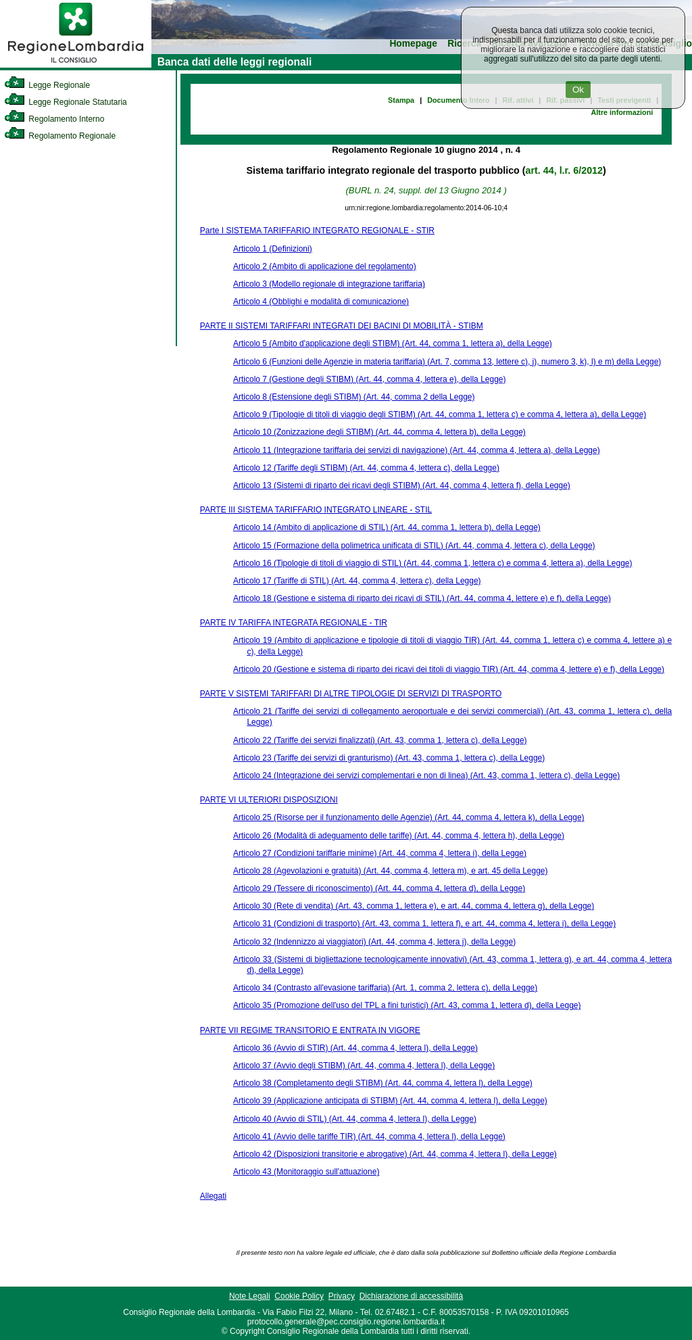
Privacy (341, 1296)
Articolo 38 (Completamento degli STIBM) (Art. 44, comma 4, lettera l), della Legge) (383, 1083)
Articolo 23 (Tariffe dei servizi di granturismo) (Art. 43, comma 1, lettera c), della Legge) (389, 758)
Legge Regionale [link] (47, 85)
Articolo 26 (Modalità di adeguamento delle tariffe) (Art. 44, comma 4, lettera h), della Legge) (398, 835)
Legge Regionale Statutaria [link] (65, 102)
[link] (75, 65)
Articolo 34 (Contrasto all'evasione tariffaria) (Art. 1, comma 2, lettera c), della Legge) (385, 987)
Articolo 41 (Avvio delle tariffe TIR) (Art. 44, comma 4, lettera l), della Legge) (369, 1136)
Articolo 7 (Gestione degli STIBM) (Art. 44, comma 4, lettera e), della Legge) (369, 379)
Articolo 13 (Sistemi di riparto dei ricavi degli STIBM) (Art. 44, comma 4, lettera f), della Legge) (401, 485)
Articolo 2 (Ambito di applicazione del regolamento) (324, 266)
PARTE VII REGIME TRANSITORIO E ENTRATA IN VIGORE (310, 1030)
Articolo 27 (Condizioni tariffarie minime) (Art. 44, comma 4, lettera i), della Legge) (379, 853)
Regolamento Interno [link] (54, 119)
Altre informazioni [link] (622, 112)
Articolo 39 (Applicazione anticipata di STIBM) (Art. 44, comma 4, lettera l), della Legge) (390, 1100)
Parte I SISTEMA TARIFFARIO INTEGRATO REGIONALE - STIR (317, 230)
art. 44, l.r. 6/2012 (564, 170)
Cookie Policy (299, 1296)
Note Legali (249, 1296)
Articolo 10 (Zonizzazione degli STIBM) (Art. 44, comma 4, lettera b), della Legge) (379, 432)
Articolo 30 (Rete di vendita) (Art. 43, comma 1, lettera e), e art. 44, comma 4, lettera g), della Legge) (413, 906)
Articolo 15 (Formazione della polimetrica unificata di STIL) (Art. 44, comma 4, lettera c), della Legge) (414, 545)
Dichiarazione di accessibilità (411, 1296)
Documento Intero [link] (458, 100)
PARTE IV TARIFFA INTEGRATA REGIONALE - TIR (293, 622)
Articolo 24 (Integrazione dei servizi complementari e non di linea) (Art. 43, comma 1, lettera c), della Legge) (426, 775)
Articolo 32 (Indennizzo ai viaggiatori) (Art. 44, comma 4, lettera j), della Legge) (374, 942)
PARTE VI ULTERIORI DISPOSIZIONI (269, 800)
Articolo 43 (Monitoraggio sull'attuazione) (306, 1171)
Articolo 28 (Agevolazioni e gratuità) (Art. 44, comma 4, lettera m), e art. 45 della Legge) (390, 871)
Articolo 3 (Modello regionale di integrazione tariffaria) (329, 284)
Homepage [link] (413, 44)
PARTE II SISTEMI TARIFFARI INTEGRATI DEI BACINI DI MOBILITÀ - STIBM (341, 326)
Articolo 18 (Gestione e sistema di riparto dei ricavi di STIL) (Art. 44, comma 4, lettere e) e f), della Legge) (422, 598)
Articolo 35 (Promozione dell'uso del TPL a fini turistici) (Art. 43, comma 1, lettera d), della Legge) (407, 1005)
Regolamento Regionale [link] (60, 136)
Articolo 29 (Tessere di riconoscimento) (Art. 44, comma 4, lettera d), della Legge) (379, 888)
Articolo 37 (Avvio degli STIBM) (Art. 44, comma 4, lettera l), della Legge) (364, 1065)
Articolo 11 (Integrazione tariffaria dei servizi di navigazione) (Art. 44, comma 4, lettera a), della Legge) (416, 450)
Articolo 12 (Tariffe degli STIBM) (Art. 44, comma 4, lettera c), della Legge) (366, 468)
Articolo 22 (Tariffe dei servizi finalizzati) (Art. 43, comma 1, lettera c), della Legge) (380, 740)
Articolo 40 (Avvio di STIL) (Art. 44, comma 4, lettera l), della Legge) (354, 1119)
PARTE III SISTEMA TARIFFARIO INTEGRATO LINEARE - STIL (316, 510)
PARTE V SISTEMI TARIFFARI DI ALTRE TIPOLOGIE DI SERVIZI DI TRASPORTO (351, 693)
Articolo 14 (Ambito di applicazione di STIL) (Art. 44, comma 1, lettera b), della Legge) (387, 527)
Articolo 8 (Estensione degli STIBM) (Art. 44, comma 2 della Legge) (354, 397)
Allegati (213, 1196)
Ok (578, 90)
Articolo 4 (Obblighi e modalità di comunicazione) (321, 301)
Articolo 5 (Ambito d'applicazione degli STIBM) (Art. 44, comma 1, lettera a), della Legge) (392, 343)
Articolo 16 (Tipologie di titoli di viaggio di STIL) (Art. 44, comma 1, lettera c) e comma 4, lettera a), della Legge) (432, 563)
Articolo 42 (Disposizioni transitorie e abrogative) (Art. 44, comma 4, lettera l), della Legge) (395, 1154)
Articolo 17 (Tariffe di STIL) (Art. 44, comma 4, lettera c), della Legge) (357, 580)
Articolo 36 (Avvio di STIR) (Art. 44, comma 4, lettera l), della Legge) (355, 1048)
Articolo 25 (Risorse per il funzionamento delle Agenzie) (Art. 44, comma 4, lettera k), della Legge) (409, 817)
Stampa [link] (401, 100)
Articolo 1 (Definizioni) (272, 249)
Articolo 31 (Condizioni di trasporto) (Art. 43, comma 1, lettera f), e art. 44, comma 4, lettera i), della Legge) (424, 923)
